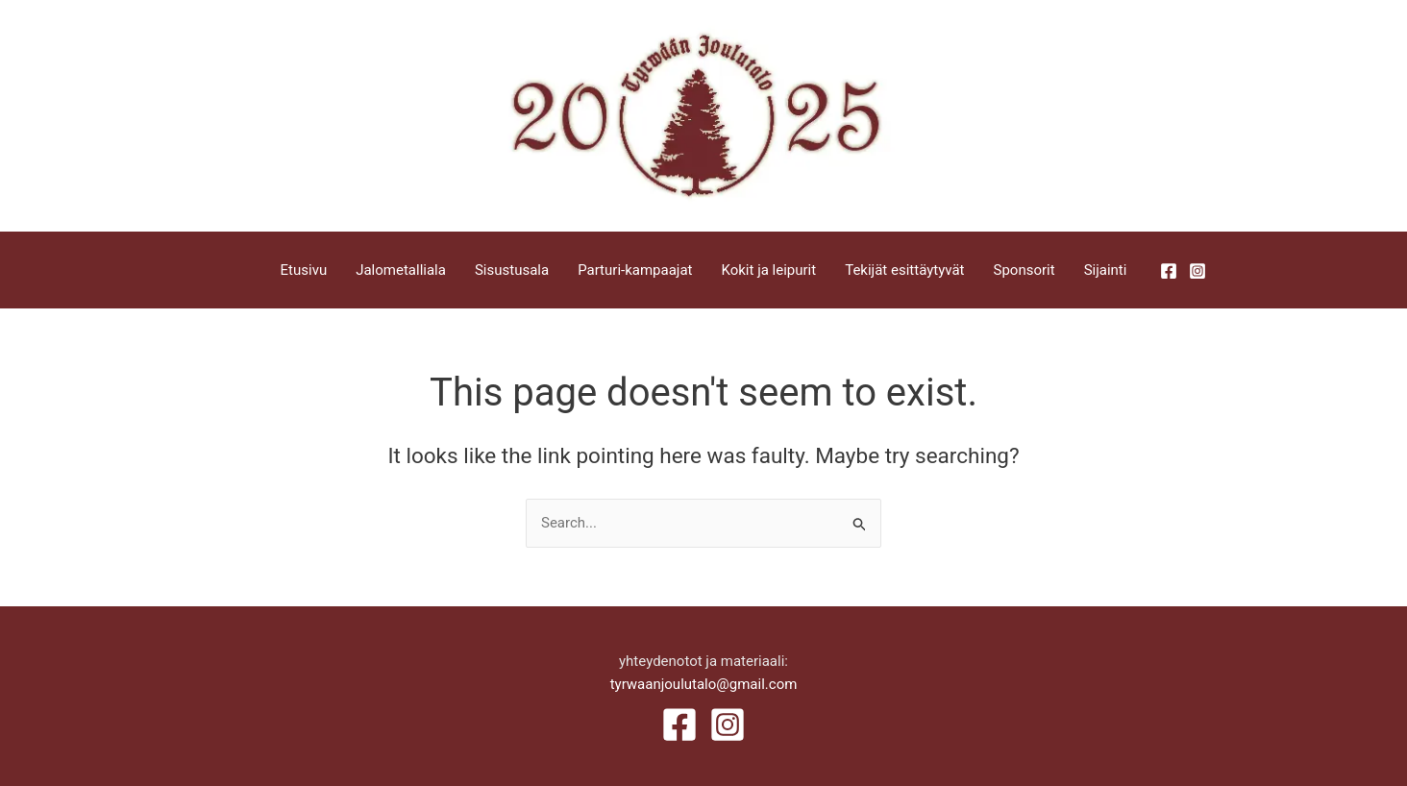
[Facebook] (1168, 271)
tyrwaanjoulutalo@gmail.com (704, 684)
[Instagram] (1197, 271)
